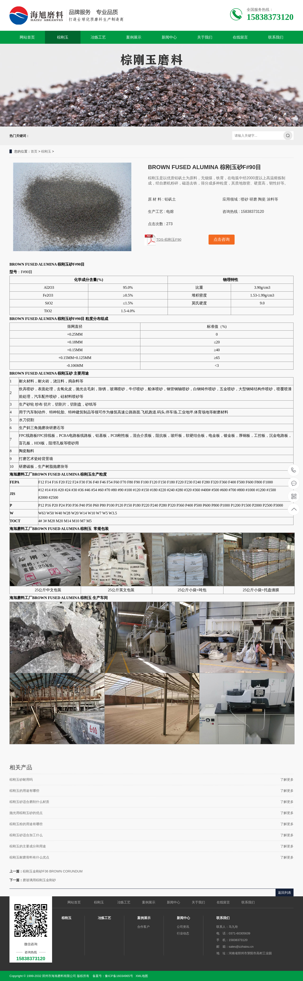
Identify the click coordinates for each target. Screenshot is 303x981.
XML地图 (142, 976)
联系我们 (275, 37)
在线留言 (240, 37)
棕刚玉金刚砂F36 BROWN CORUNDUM (53, 871)
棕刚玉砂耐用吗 (21, 779)
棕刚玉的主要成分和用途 (27, 846)
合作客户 (143, 926)
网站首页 (27, 37)
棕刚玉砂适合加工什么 (26, 835)
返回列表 (284, 892)
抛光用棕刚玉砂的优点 (26, 813)
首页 (34, 151)
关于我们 (204, 37)
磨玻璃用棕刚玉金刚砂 (39, 880)
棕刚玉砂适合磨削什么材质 (29, 802)
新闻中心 (169, 37)
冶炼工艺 (98, 37)
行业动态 (183, 933)
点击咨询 (222, 239)
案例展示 (133, 37)
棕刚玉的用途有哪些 (24, 791)
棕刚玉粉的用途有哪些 (26, 824)
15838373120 (293, 470)
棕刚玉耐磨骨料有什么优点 (29, 857)
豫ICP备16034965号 (119, 976)
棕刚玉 (62, 37)
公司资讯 (183, 926)
